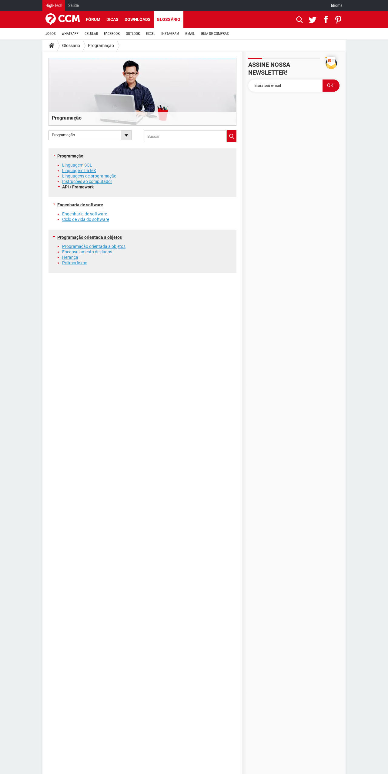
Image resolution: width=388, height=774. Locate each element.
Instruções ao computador (87, 181)
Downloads (138, 19)
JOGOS (50, 34)
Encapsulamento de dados (87, 251)
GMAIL (190, 34)
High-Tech (53, 5)
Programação (101, 45)
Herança (70, 257)
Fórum (93, 19)
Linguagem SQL (77, 165)
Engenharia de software (80, 204)
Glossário (168, 19)
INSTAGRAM (170, 34)
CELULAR (91, 34)
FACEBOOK (112, 34)
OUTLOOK (133, 34)
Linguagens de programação (89, 176)
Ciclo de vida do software (85, 219)
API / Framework (78, 186)
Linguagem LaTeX (79, 170)
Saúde (73, 5)
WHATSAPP (70, 34)
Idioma (337, 5)
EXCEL (150, 34)
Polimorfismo (74, 262)
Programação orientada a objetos (89, 237)
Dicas (112, 19)
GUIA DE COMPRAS (215, 34)
